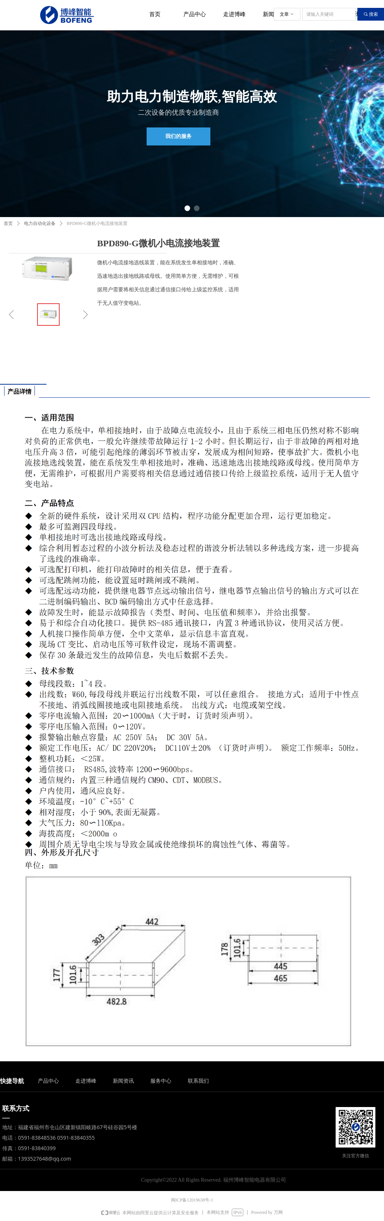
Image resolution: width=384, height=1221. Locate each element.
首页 (8, 223)
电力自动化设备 (40, 223)
